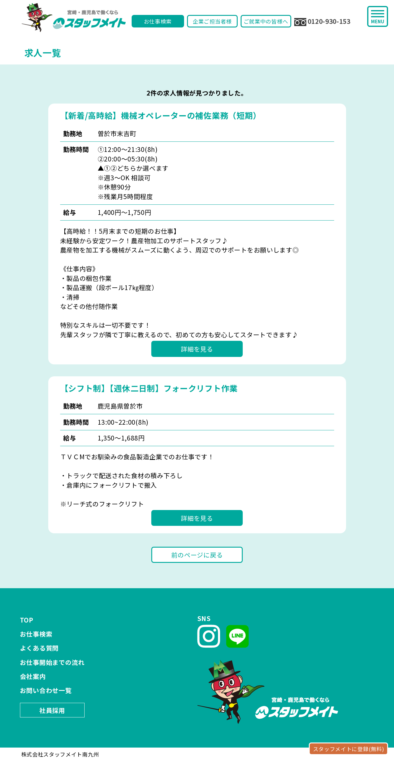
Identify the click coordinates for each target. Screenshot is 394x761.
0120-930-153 (322, 21)
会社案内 (33, 676)
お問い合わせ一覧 (46, 690)
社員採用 (52, 710)
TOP (26, 619)
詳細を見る (197, 348)
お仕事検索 (158, 21)
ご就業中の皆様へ (266, 21)
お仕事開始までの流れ (52, 662)
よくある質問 (39, 647)
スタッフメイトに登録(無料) (348, 749)
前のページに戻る (197, 554)
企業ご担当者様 (212, 21)
